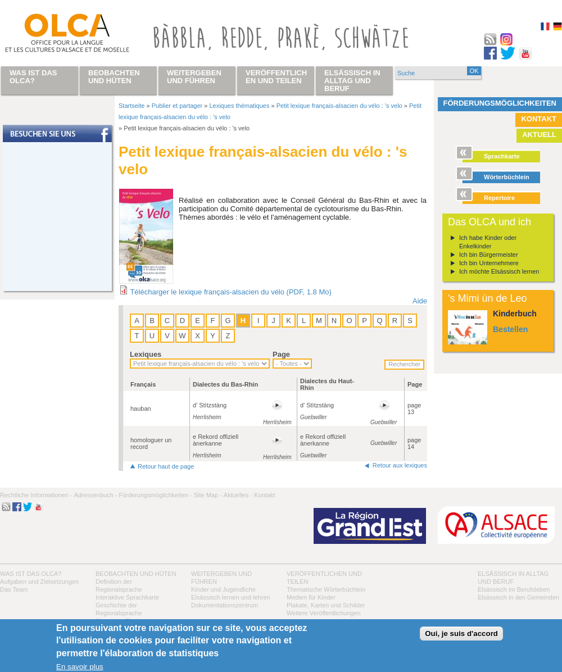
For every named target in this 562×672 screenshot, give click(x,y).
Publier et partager (177, 105)
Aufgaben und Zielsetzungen (39, 581)
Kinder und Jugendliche (223, 589)
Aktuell (539, 134)
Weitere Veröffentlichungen (324, 613)
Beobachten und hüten (136, 573)
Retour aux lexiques (400, 465)
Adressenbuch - (95, 495)
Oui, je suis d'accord (461, 633)
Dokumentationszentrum (224, 605)
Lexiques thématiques (239, 105)
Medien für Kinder (311, 597)
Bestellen (510, 329)
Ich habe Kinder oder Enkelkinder (487, 241)
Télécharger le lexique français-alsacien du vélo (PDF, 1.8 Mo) (230, 292)
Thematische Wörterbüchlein (326, 589)
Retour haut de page (166, 466)
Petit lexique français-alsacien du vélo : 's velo (339, 105)
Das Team (14, 589)
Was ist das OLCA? (30, 573)
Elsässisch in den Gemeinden (518, 597)
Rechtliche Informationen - (36, 495)
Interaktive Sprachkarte (127, 597)
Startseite (131, 105)
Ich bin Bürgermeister (488, 254)
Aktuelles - (238, 495)
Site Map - (208, 495)
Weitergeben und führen (194, 77)
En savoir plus (79, 666)
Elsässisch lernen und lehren (230, 597)
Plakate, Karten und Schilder (326, 605)
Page (281, 354)
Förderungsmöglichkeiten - (155, 495)
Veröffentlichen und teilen (276, 77)
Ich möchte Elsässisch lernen (499, 271)
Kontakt (538, 119)
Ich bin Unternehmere (489, 263)
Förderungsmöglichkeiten (500, 103)
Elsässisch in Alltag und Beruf (352, 81)
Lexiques (145, 354)
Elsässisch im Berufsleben (514, 589)
